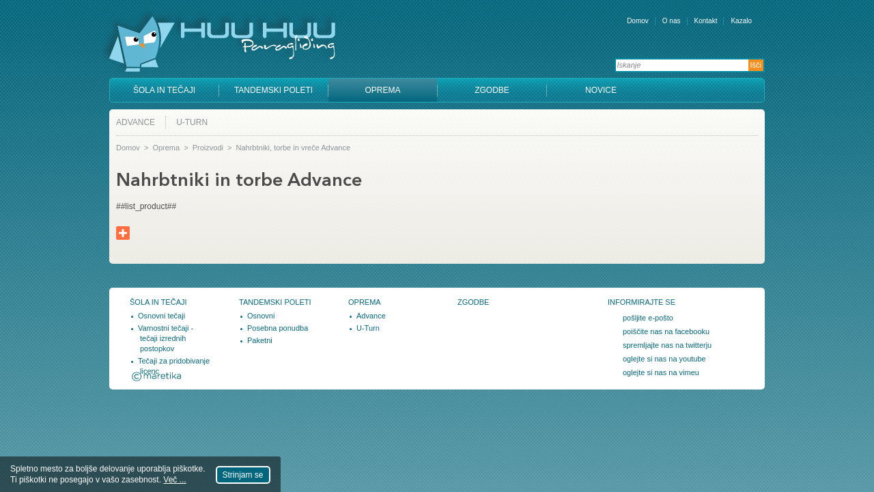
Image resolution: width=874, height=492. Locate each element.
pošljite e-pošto (648, 318)
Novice (601, 90)
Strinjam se (243, 475)
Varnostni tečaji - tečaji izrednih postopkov (165, 338)
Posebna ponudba (277, 328)
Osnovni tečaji (161, 316)
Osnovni (260, 316)
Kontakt (706, 21)
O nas (671, 21)
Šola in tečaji (164, 90)
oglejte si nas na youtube (664, 359)
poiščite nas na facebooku (666, 331)
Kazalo (741, 21)
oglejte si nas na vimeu (661, 372)
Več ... (174, 479)
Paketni (259, 340)
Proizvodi (208, 148)
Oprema (382, 90)
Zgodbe (492, 90)
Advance (135, 122)
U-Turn (192, 122)
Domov (638, 21)
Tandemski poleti (273, 90)
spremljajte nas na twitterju (667, 345)
